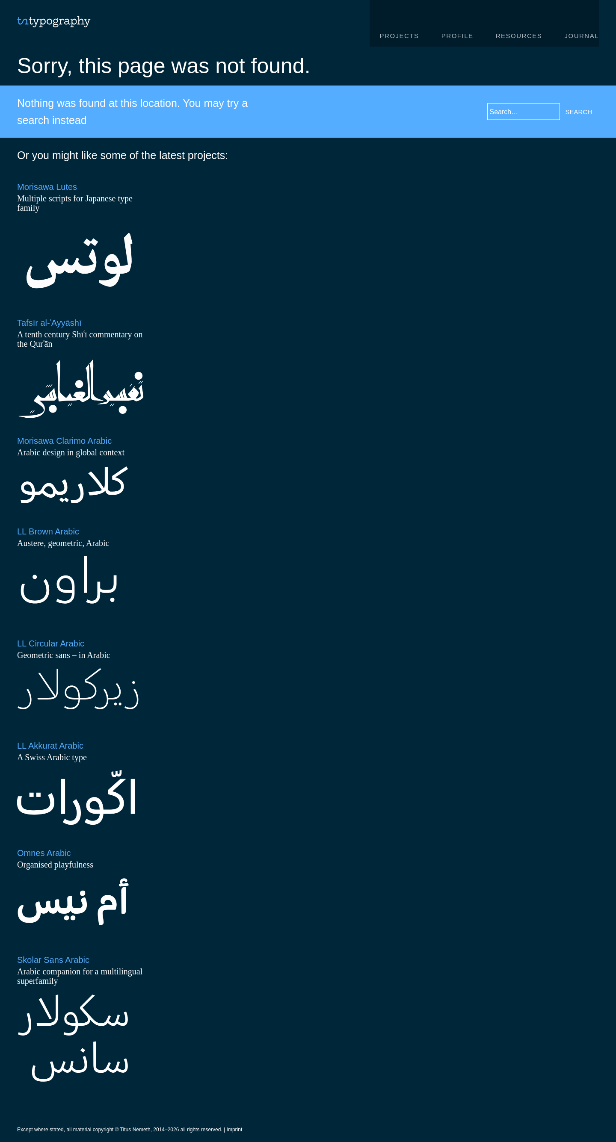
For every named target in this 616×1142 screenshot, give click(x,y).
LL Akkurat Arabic (50, 746)
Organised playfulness (55, 865)
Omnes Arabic (44, 853)
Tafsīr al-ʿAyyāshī (49, 323)
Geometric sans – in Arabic (63, 655)
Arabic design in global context (70, 452)
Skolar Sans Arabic (53, 960)
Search (578, 111)
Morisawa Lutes (47, 187)
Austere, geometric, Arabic (63, 543)
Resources (519, 23)
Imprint (235, 1130)
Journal (581, 23)
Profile (457, 23)
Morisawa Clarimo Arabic (64, 441)
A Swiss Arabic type (52, 757)
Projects (399, 23)
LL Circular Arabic (50, 644)
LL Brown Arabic (48, 531)
